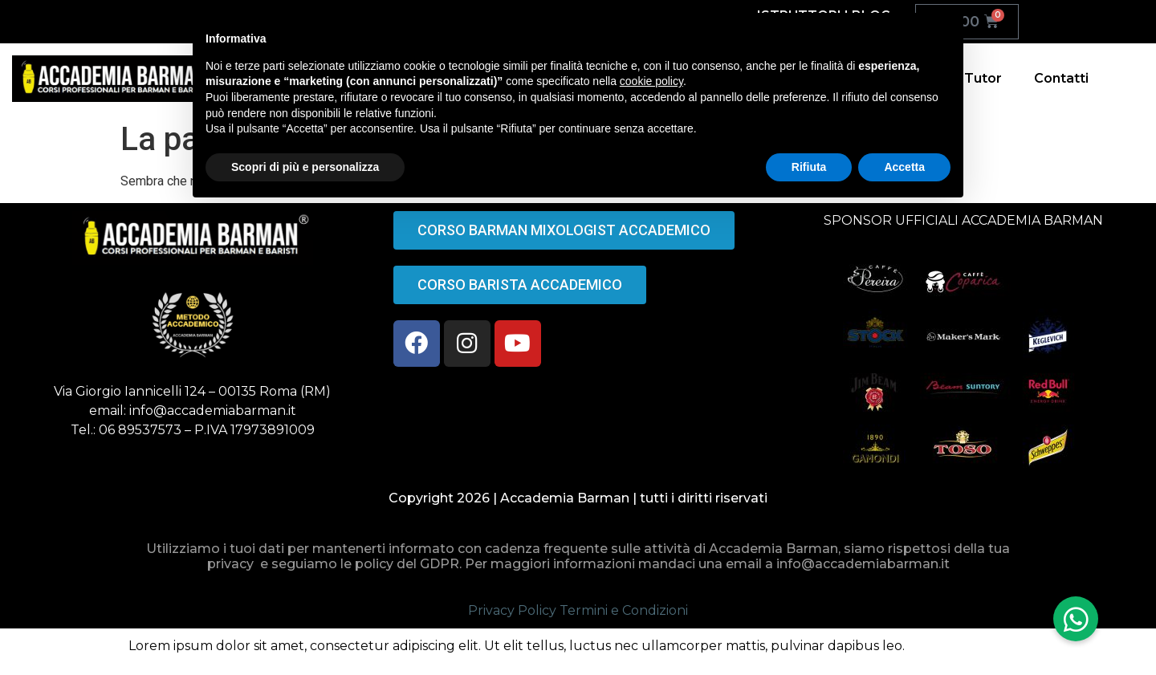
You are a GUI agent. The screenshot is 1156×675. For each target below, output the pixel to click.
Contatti (1061, 78)
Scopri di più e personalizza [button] (305, 167)
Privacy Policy (512, 610)
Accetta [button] (904, 167)
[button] (1075, 618)
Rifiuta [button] (809, 167)
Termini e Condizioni (624, 610)
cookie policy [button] (651, 81)
